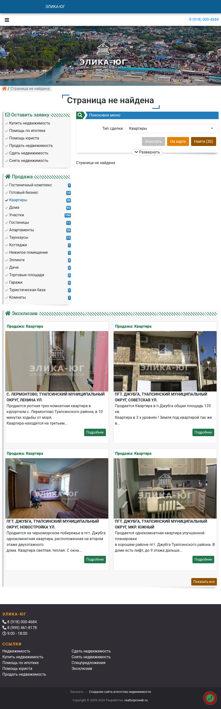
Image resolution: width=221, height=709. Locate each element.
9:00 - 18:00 (14, 633)
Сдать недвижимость (91, 651)
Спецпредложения (88, 662)
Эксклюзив (82, 668)
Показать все (204, 582)
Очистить (153, 141)
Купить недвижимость (22, 657)
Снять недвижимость (91, 657)
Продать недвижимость (24, 674)
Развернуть (147, 152)
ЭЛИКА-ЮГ (55, 6)
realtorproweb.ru (136, 700)
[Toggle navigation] (5, 19)
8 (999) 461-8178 (19, 627)
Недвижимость (16, 651)
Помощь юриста (17, 668)
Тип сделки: (113, 128)
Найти (203, 141)
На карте (178, 141)
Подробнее (95, 432)
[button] (171, 128)
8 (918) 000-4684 (204, 19)
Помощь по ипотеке (20, 662)
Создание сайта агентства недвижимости (120, 692)
